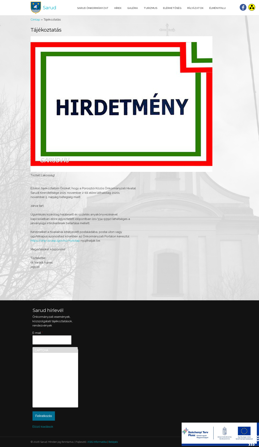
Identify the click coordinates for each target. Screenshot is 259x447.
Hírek (117, 8)
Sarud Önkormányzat (93, 8)
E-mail (37, 333)
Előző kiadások (42, 426)
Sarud (49, 7)
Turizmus (150, 8)
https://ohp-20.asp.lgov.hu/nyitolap (55, 240)
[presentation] (50, 391)
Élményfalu (217, 8)
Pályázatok (195, 8)
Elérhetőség (172, 8)
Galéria (132, 8)
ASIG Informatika (97, 441)
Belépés (113, 441)
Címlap (35, 19)
